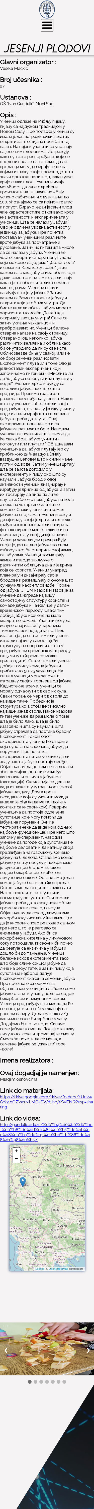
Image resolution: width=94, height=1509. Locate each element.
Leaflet (39, 1268)
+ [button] (16, 1151)
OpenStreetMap (58, 1268)
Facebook (20, 1484)
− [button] (16, 1159)
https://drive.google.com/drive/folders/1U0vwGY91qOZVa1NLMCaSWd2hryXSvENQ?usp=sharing (46, 1101)
